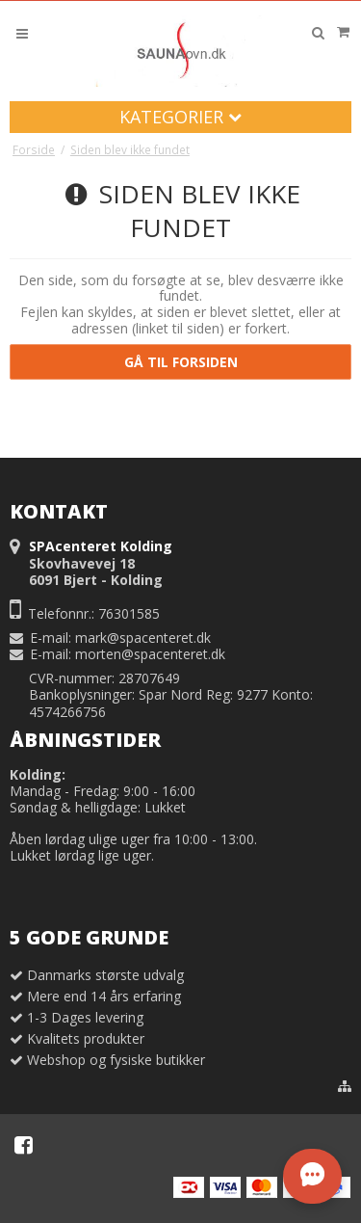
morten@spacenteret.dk (150, 654)
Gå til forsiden (181, 362)
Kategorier (180, 116)
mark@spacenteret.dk (143, 637)
